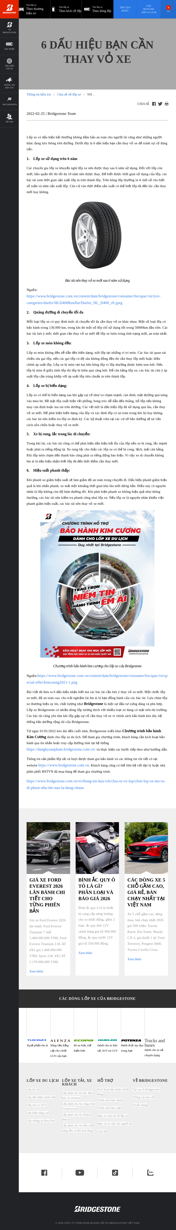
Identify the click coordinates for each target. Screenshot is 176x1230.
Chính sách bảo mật (109, 1108)
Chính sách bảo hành (109, 1100)
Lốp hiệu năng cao (38, 1112)
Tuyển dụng (140, 1105)
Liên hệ (102, 1131)
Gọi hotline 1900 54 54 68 (148, 9)
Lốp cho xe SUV (36, 1105)
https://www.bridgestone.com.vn (63, 765)
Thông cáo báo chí (143, 1097)
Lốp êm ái (33, 1089)
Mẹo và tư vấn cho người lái (114, 1123)
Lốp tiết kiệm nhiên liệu (41, 1097)
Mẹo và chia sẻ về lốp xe (112, 1115)
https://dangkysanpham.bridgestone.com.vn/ (61, 749)
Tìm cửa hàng (125, 9)
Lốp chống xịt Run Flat (40, 1120)
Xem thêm (36, 971)
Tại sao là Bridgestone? (147, 1089)
